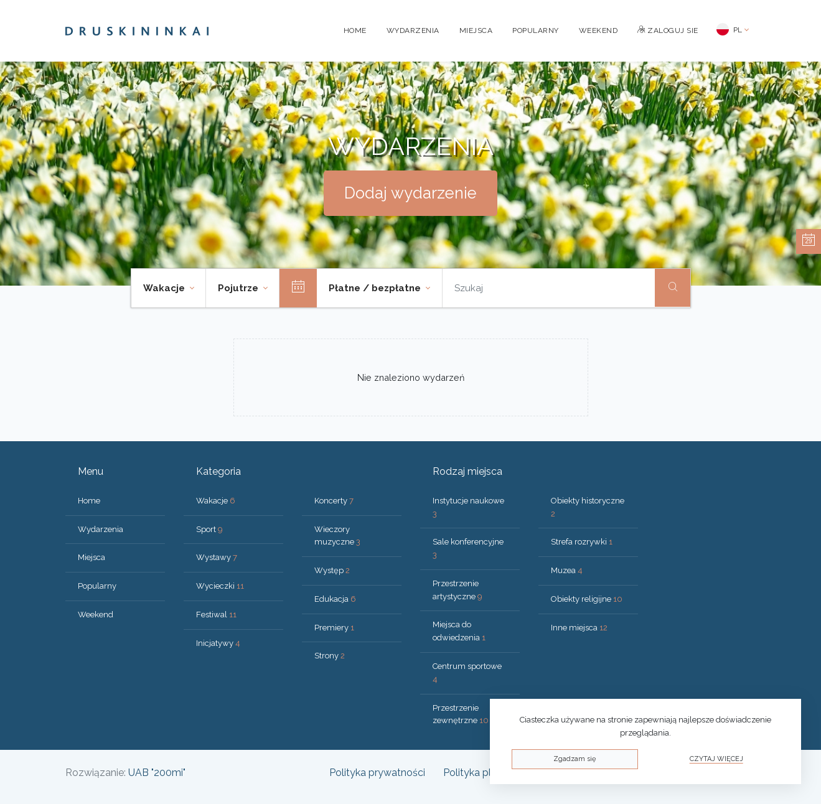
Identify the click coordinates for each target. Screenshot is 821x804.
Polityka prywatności (377, 772)
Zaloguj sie (667, 30)
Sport (209, 529)
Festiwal (216, 614)
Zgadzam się (574, 759)
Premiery (334, 627)
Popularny (535, 30)
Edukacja (335, 599)
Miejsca (476, 30)
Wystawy (216, 557)
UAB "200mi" (156, 772)
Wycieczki (220, 586)
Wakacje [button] (165, 288)
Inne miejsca (579, 627)
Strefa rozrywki (581, 541)
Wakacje (215, 500)
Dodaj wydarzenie (410, 193)
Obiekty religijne (586, 599)
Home (355, 30)
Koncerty (334, 500)
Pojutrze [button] (239, 288)
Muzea (567, 570)
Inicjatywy (218, 643)
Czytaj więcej (716, 759)
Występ (332, 570)
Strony (329, 655)
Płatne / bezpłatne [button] (376, 288)
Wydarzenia (413, 30)
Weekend (598, 30)
